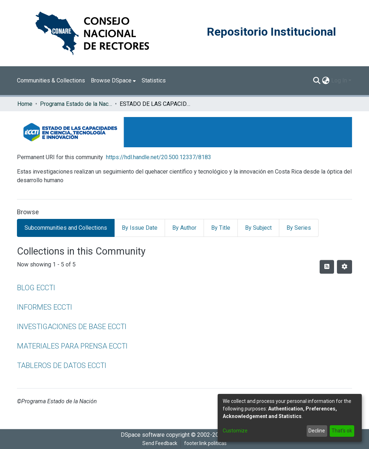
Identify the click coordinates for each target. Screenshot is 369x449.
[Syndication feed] (327, 267)
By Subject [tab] (258, 227)
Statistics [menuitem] (154, 80)
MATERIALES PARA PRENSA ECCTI (72, 346)
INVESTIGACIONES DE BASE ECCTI (71, 326)
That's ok (342, 431)
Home (24, 103)
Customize (235, 431)
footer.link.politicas (205, 443)
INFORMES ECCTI (44, 307)
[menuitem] (113, 80)
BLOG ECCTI (36, 287)
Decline (316, 431)
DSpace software (143, 434)
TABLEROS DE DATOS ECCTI (61, 365)
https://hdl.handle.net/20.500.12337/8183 (158, 157)
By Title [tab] (220, 227)
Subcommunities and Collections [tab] (66, 227)
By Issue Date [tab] (139, 227)
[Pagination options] (344, 267)
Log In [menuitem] (339, 80)
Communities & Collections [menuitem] (51, 80)
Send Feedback (159, 443)
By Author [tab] (184, 227)
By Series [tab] (298, 227)
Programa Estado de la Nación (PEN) (76, 103)
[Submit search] (316, 80)
